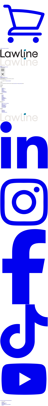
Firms (2, 95)
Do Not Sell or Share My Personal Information (6, 400)
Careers (3, 89)
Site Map (3, 402)
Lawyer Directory (4, 106)
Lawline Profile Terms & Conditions (6, 404)
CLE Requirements (4, 104)
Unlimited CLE (4, 97)
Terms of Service (20, 83)
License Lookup (4, 107)
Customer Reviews (4, 91)
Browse (1, 66)
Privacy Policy (15, 83)
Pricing (1, 77)
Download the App (4, 98)
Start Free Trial (4, 77)
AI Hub (3, 99)
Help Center (3, 111)
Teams (2, 96)
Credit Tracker (3, 105)
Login (6, 77)
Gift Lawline (3, 100)
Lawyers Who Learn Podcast (5, 103)
